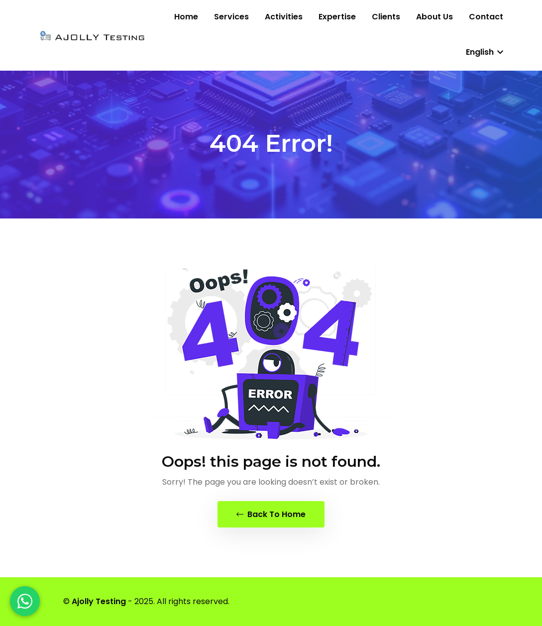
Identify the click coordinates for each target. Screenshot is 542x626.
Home (186, 16)
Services (231, 16)
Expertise (337, 16)
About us (434, 16)
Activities (284, 16)
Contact (486, 16)
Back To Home (271, 514)
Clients (386, 16)
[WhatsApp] (25, 601)
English (484, 52)
